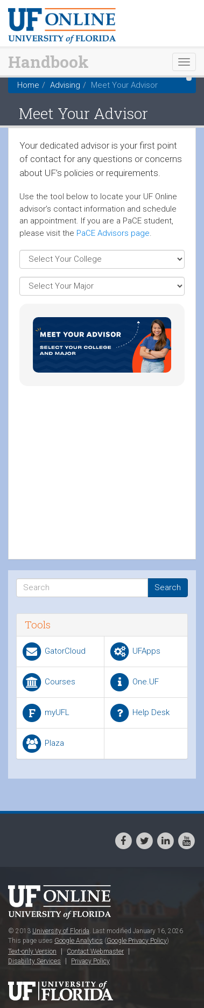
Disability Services (34, 961)
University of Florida (60, 931)
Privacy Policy (90, 961)
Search (167, 587)
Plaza (42, 743)
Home (28, 85)
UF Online (62, 902)
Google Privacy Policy (137, 940)
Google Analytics (78, 940)
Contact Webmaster (95, 951)
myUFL (45, 713)
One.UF (134, 682)
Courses (48, 682)
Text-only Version (32, 951)
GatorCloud (53, 651)
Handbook (48, 61)
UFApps (134, 651)
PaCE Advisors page (113, 233)
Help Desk (139, 713)
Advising (65, 85)
